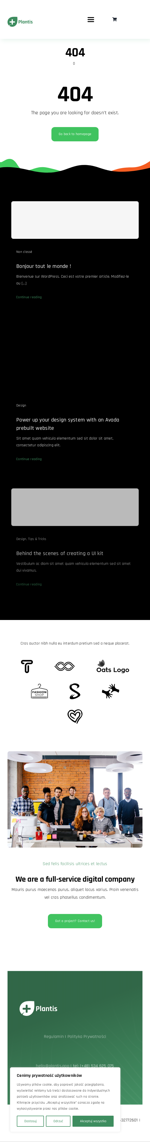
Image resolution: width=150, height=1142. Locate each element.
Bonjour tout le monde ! (43, 269)
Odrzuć (58, 1121)
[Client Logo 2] (75, 711)
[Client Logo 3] (110, 686)
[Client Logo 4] (39, 686)
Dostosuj (30, 1121)
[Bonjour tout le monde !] (75, 223)
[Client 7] (75, 685)
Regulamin (54, 1038)
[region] (65, 1099)
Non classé (24, 255)
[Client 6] (27, 662)
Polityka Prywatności (86, 1038)
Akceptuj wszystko (93, 1121)
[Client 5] (64, 664)
